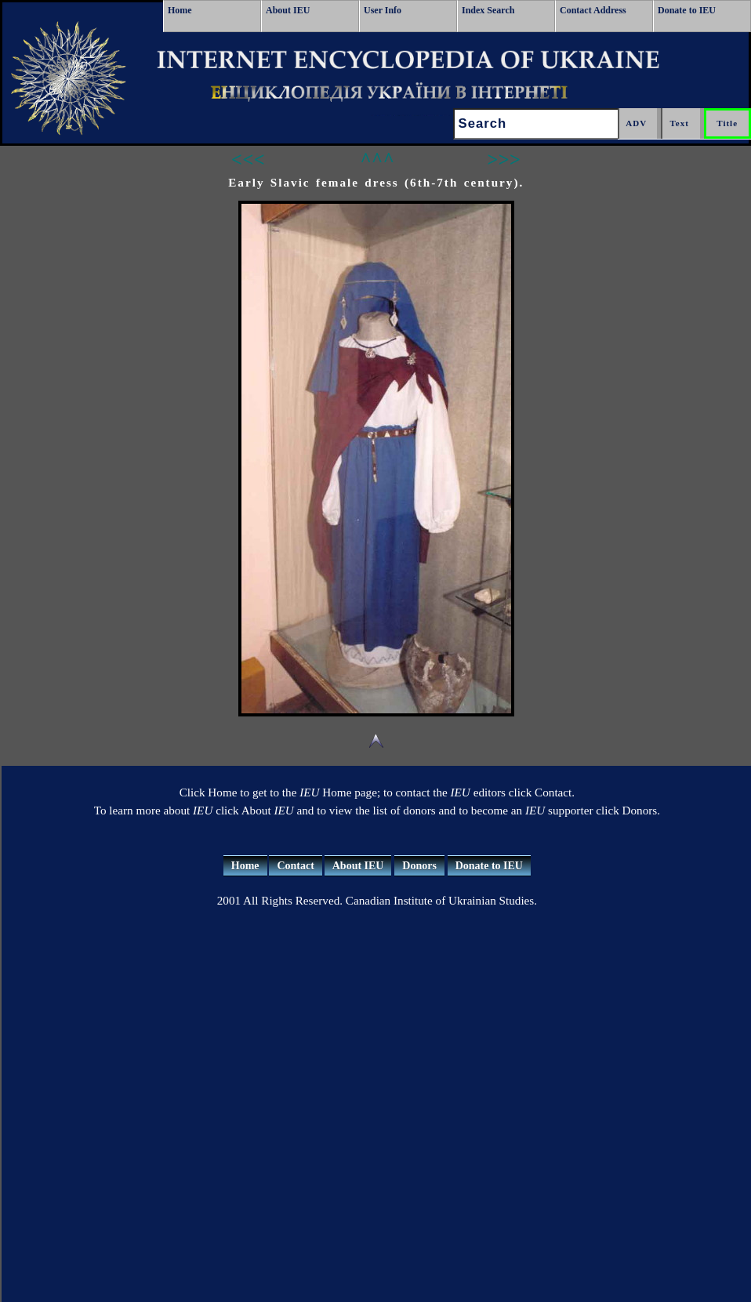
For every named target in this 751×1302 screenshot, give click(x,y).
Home (180, 10)
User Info (382, 10)
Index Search (488, 10)
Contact (295, 866)
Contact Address (593, 10)
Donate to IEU (687, 10)
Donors (419, 866)
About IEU (288, 10)
